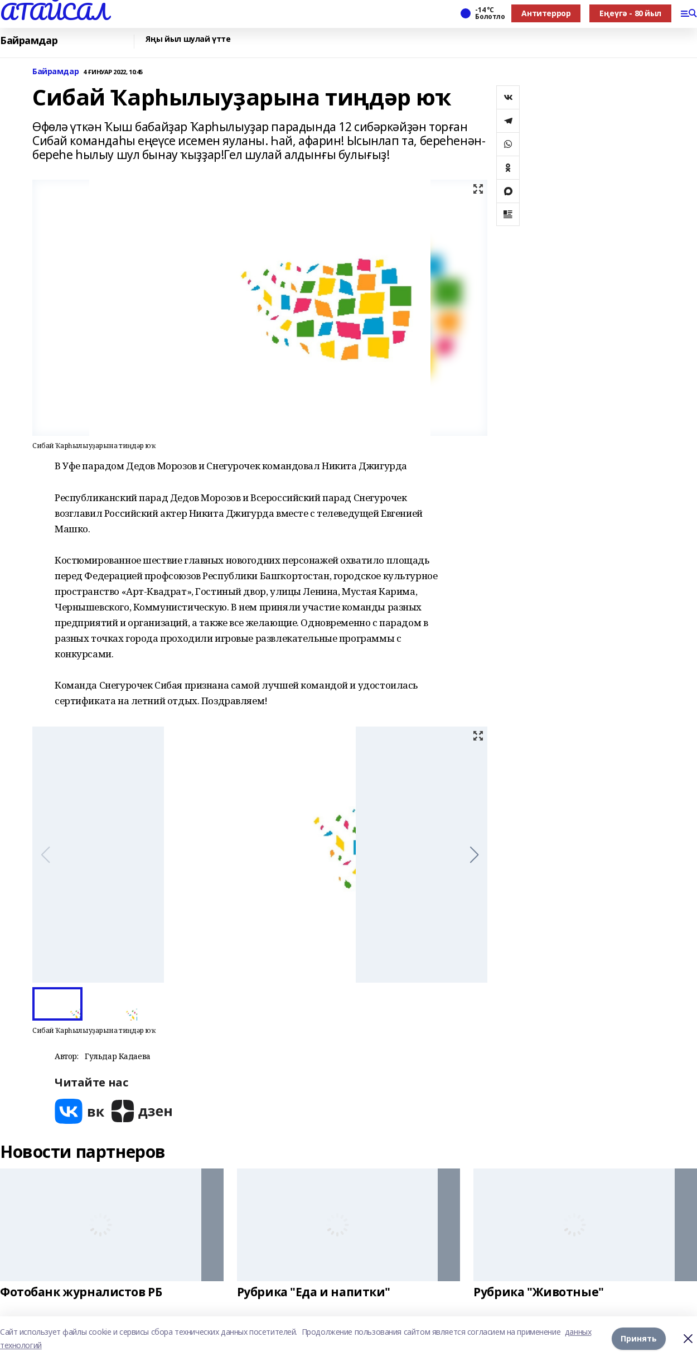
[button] (474, 855)
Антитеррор (545, 13)
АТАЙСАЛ (54, 12)
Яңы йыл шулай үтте (188, 39)
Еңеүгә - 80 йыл (630, 13)
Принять (639, 1338)
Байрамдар (28, 40)
